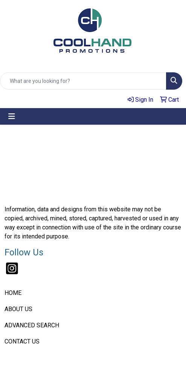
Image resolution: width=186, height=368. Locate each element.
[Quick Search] (83, 81)
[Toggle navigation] (12, 116)
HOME (13, 292)
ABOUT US (18, 309)
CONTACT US (22, 341)
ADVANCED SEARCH (32, 325)
